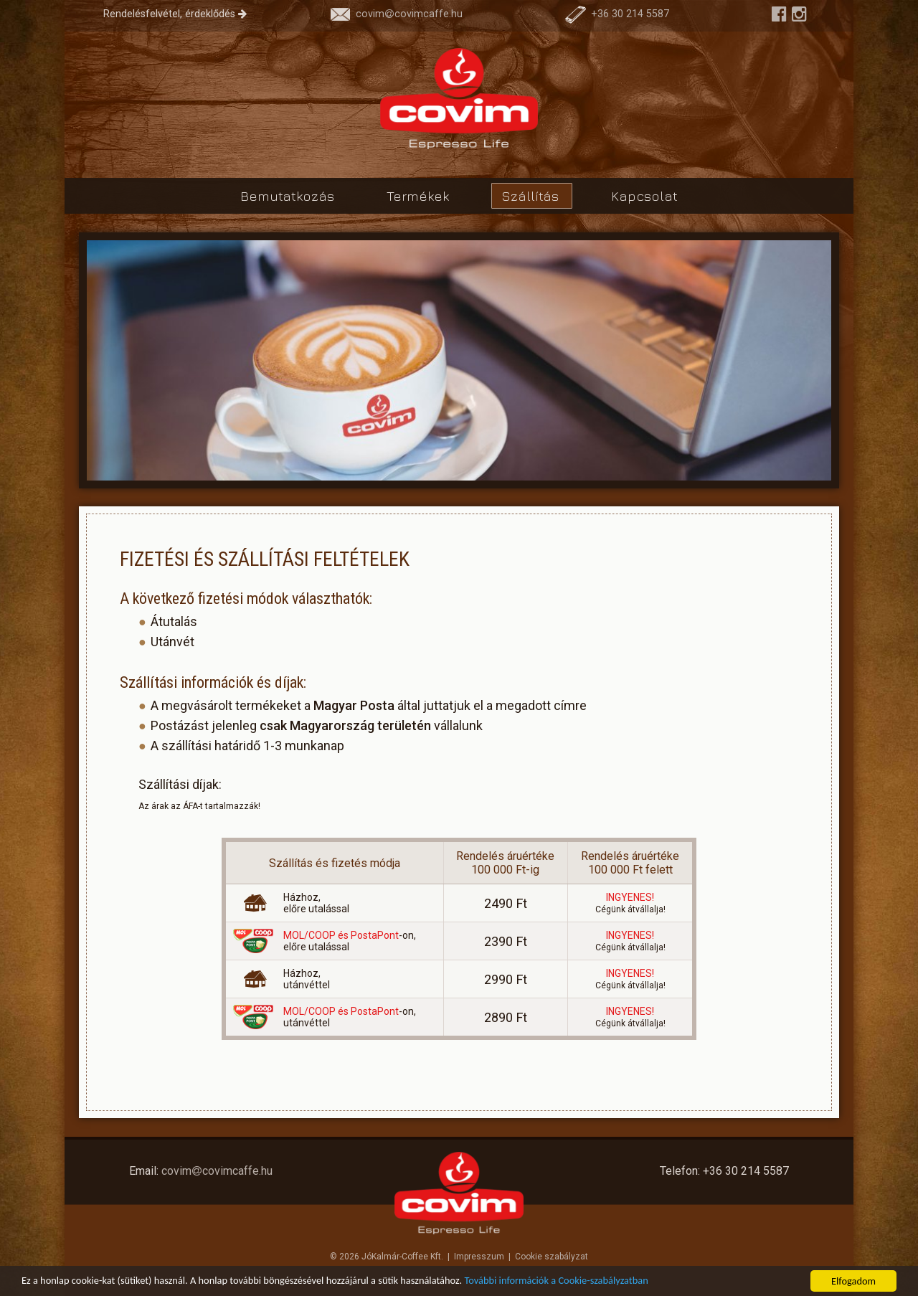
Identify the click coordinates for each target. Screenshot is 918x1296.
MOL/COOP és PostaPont (341, 935)
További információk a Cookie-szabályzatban (556, 1282)
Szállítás (531, 196)
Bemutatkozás (289, 196)
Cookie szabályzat (551, 1257)
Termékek (420, 196)
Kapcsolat (644, 196)
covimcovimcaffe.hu (396, 14)
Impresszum (479, 1257)
